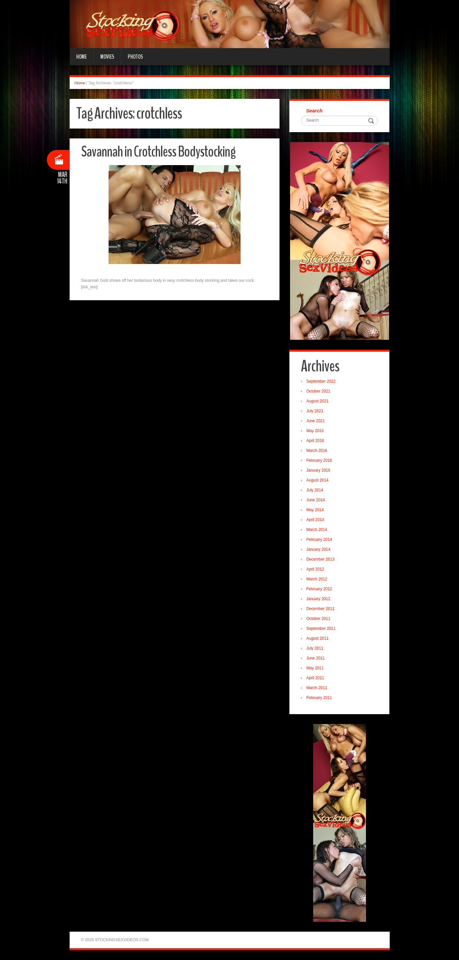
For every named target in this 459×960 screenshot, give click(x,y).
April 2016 (315, 440)
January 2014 (318, 549)
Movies (107, 57)
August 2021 (317, 401)
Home (81, 57)
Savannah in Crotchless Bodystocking (158, 152)
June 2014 (315, 500)
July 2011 (314, 648)
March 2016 (316, 450)
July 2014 (314, 490)
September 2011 (321, 628)
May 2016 (315, 430)
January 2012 (318, 598)
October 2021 (318, 391)
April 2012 (315, 569)
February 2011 (319, 697)
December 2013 (320, 559)
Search (314, 110)
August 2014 (317, 480)
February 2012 (319, 589)
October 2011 (318, 618)
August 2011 (317, 638)
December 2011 (320, 608)
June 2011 (315, 658)
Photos (135, 57)
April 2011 (315, 678)
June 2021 (315, 421)
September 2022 (321, 381)
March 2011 (316, 687)
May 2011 (315, 668)
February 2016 (319, 460)
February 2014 (319, 539)
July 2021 (314, 411)
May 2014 (315, 510)
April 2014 (315, 519)
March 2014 (316, 529)
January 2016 (318, 470)
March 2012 (316, 579)
